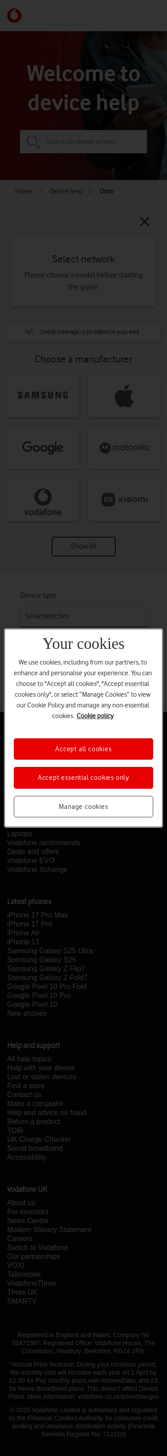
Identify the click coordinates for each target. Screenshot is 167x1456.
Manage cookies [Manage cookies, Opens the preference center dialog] (83, 807)
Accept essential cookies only (83, 778)
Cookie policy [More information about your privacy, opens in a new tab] (95, 716)
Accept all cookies (83, 749)
